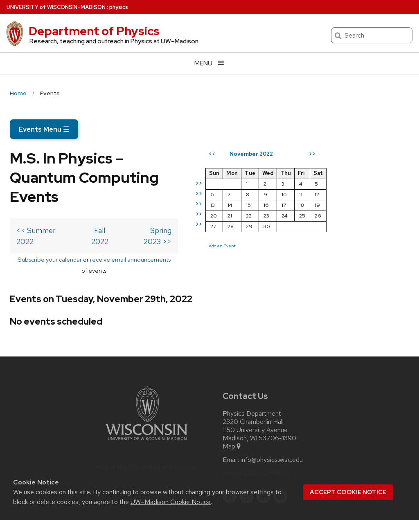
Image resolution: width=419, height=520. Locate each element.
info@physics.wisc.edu (272, 419)
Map (232, 405)
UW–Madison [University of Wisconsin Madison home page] (56, 7)
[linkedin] (263, 455)
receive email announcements (158, 229)
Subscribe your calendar (78, 229)
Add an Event (304, 246)
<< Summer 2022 (45, 211)
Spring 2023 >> (228, 211)
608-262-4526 (266, 432)
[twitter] (230, 455)
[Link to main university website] (146, 400)
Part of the (146, 426)
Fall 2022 (141, 211)
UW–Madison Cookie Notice (171, 502)
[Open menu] (209, 63)
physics (118, 7)
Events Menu (44, 129)
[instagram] (247, 455)
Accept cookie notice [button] (348, 492)
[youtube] (281, 455)
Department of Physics (94, 31)
